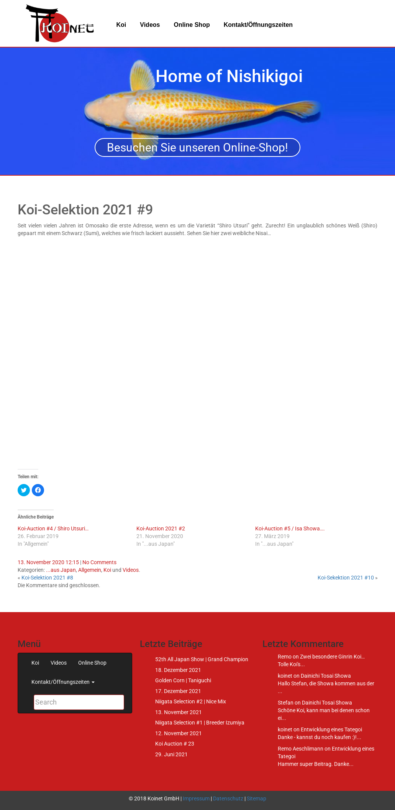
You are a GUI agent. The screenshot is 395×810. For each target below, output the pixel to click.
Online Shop (192, 24)
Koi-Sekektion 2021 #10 (346, 578)
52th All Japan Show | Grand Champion (201, 659)
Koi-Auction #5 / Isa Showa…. (290, 528)
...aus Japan (61, 570)
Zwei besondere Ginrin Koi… (332, 657)
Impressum (196, 798)
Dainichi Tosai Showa (326, 676)
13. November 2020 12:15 (48, 562)
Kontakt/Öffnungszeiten (258, 24)
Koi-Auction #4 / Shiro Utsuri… (53, 528)
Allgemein (89, 570)
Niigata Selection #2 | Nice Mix (190, 701)
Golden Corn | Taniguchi (183, 680)
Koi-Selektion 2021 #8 (47, 578)
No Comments (99, 562)
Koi (121, 24)
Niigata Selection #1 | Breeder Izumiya (199, 722)
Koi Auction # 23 (174, 744)
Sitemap (256, 798)
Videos (150, 24)
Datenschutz (228, 798)
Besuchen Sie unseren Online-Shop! (197, 147)
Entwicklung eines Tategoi (331, 729)
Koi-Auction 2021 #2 (160, 528)
